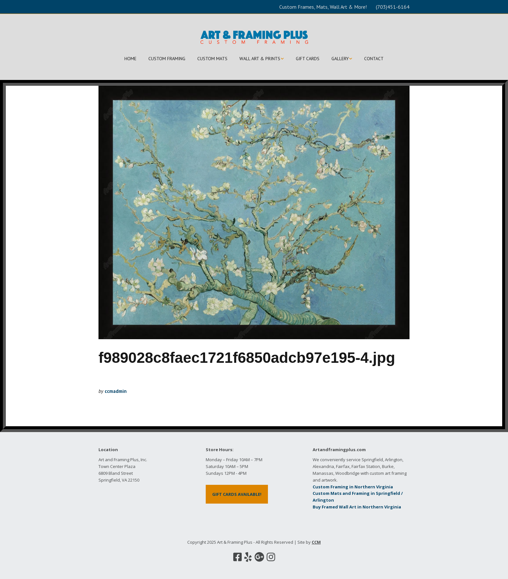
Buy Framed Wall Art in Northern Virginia (357, 507)
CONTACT (374, 58)
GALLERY (340, 58)
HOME (130, 58)
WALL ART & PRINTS (259, 58)
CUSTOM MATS (212, 58)
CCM (316, 542)
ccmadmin (116, 391)
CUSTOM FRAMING (166, 58)
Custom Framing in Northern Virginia (353, 487)
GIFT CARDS (307, 58)
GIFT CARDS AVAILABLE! (236, 494)
